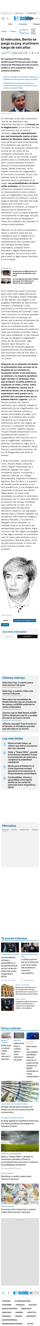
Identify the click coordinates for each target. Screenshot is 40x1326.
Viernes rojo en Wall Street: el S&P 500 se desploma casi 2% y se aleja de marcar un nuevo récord (19, 715)
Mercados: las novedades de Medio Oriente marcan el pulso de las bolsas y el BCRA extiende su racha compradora (19, 703)
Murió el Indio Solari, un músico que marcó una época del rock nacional (22, 746)
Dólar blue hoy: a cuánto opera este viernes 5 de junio (17, 683)
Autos (30, 1324)
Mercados (26, 1309)
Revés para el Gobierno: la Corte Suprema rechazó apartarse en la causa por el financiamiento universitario (22, 770)
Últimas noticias (23, 1301)
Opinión (19, 1312)
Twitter (3, 1293)
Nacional (6, 1316)
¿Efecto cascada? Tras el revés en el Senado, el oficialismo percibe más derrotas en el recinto (21, 78)
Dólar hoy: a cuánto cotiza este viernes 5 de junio (17, 692)
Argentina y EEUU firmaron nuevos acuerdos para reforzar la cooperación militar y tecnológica (26, 1004)
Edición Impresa (9, 1320)
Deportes (31, 1316)
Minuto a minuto (31, 1042)
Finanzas (20, 1305)
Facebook (8, 1293)
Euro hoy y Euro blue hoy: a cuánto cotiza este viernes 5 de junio (18, 1210)
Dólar (10, 24)
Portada (6, 1301)
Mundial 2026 (32, 13)
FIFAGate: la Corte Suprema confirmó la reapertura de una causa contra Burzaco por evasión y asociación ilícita (20, 85)
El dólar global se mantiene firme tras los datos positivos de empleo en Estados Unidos (20, 1123)
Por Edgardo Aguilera (8, 980)
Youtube (25, 1293)
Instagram (14, 1293)
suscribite (30, 18)
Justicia (5, 625)
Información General (12, 1324)
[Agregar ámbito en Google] (19, 53)
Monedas (5, 829)
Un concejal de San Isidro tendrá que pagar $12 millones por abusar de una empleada (25, 281)
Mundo (18, 1316)
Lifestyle (31, 1312)
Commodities (24, 829)
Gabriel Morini (6, 53)
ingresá (36, 18)
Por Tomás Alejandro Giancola (11, 1168)
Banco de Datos (9, 1309)
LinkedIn (19, 1293)
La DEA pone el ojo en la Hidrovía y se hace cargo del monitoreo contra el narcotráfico (29, 966)
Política (13, 31)
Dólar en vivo (19, 13)
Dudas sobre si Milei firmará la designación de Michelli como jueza (24, 273)
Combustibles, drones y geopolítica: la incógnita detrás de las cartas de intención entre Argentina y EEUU (22, 782)
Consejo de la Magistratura (24, 31)
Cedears (35, 829)
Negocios (6, 1312)
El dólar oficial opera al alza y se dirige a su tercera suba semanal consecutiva (17, 1109)
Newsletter (33, 1293)
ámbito (4, 31)
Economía (23, 24)
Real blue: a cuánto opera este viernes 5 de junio (16, 1177)
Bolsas (14, 829)
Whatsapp (31, 1293)
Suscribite (27, 636)
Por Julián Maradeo (27, 980)
